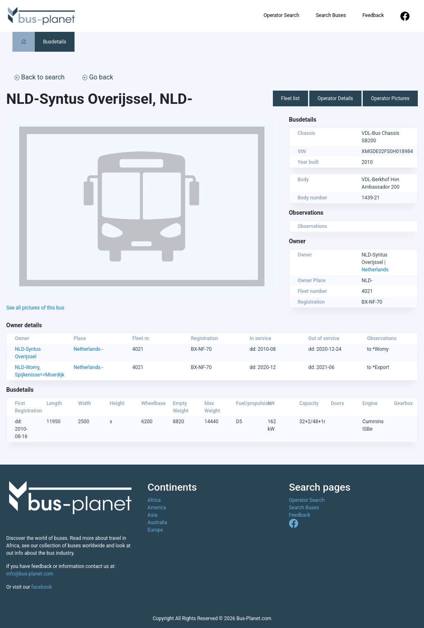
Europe (155, 530)
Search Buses (331, 15)
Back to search (39, 77)
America (156, 508)
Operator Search (281, 15)
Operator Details (335, 98)
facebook (41, 587)
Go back (97, 77)
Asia (152, 515)
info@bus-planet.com (29, 574)
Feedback (373, 15)
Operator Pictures (390, 98)
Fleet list (290, 98)
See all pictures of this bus (35, 308)
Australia (157, 522)
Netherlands (374, 270)
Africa (154, 500)
